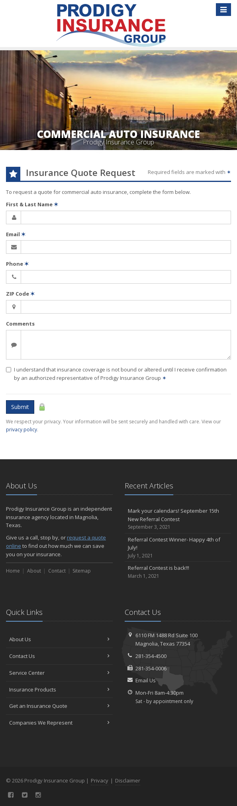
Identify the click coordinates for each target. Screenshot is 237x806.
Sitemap (81, 570)
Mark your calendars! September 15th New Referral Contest (178, 519)
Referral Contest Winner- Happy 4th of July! (178, 548)
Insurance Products (59, 689)
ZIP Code (20, 293)
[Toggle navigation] (223, 9)
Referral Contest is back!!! (178, 572)
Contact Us (59, 656)
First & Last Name (32, 204)
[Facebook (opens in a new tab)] (11, 794)
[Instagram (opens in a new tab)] (38, 794)
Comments (20, 323)
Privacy (99, 780)
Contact (57, 570)
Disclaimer (127, 780)
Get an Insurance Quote (59, 705)
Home (13, 570)
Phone (17, 263)
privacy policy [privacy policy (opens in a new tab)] (21, 429)
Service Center (59, 672)
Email (15, 234)
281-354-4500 (150, 656)
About (34, 570)
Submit (20, 407)
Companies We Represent (59, 722)
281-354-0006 (150, 668)
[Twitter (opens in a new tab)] (25, 794)
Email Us (145, 680)
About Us (59, 639)
